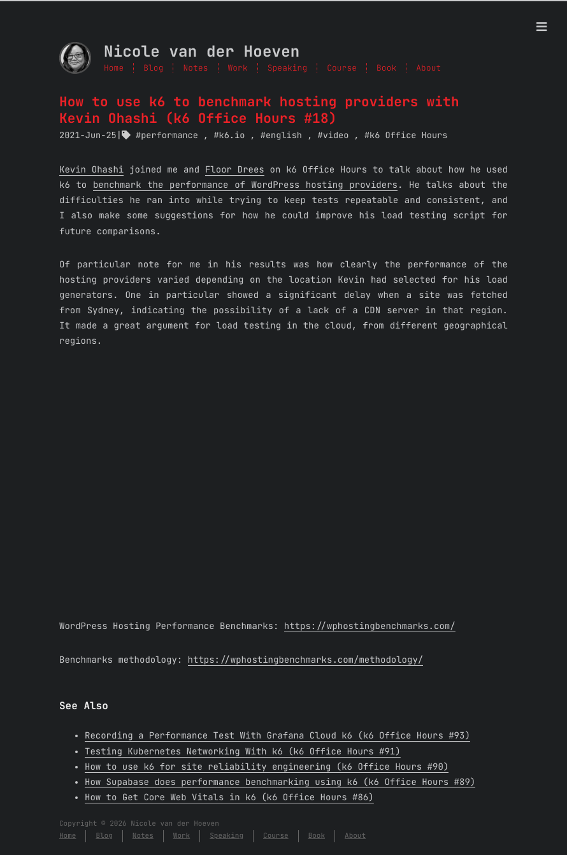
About (428, 67)
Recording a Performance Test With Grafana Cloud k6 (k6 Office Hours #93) (277, 736)
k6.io (232, 135)
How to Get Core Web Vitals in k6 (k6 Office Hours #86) (229, 797)
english (284, 135)
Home (114, 67)
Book (386, 67)
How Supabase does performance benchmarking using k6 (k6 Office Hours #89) (280, 782)
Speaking (287, 67)
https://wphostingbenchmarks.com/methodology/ (306, 660)
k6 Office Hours (408, 135)
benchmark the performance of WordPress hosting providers (245, 185)
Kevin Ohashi (91, 170)
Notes (195, 67)
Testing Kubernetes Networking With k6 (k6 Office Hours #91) (243, 752)
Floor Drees (234, 170)
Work (238, 67)
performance (169, 135)
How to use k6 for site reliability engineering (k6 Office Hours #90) (267, 767)
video (336, 135)
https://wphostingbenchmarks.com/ (370, 626)
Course (342, 67)
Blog (153, 67)
